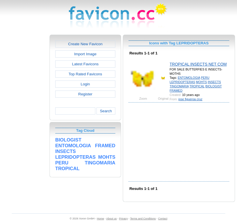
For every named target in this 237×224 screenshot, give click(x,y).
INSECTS (214, 82)
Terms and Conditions (143, 218)
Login (85, 84)
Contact (162, 218)
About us (111, 218)
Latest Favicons (85, 64)
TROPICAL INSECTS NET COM (198, 64)
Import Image (85, 54)
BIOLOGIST (214, 86)
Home (100, 218)
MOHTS (201, 82)
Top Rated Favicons (85, 74)
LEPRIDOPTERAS (182, 82)
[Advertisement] (25, 121)
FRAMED (176, 90)
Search (106, 111)
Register (85, 94)
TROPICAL (197, 86)
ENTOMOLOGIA (189, 77)
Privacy (123, 218)
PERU (205, 77)
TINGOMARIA (179, 86)
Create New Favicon (85, 44)
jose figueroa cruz (190, 99)
